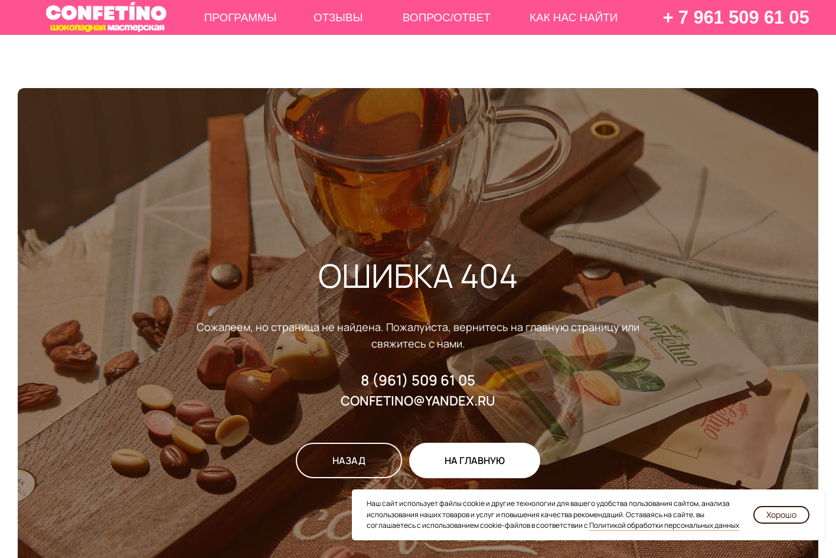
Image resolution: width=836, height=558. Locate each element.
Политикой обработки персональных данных (664, 525)
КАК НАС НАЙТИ (574, 17)
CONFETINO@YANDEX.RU (418, 401)
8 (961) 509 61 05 (418, 380)
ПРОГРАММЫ (240, 17)
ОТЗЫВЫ (338, 17)
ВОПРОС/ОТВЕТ (447, 17)
